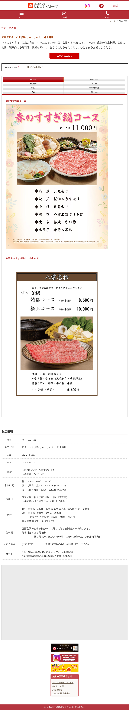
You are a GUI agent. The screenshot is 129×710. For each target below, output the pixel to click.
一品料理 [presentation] (33, 83)
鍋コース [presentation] (33, 79)
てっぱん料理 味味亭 (61, 693)
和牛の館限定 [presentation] (94, 88)
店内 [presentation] (33, 92)
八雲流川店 (57, 690)
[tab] (33, 79)
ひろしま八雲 (58, 686)
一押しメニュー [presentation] (94, 92)
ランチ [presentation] (94, 83)
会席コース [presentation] (94, 79)
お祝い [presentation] (33, 88)
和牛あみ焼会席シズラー (63, 682)
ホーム (112, 21)
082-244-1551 (35, 67)
